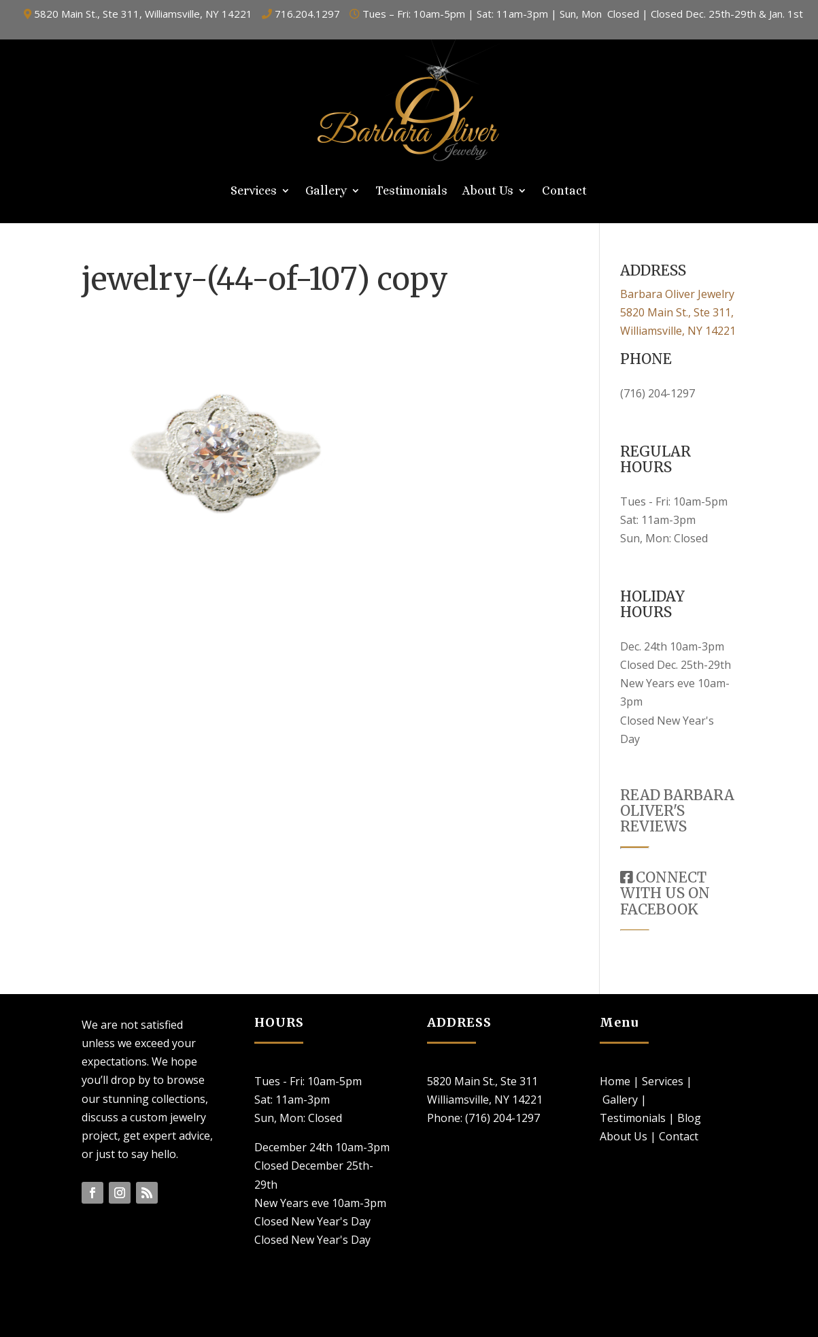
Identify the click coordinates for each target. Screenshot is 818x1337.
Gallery (326, 191)
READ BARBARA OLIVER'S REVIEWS (677, 811)
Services (254, 191)
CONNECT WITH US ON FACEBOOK (665, 893)
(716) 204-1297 (657, 393)
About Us (487, 191)
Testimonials (411, 191)
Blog (689, 1117)
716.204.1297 (307, 13)
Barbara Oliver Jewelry (677, 293)
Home (615, 1081)
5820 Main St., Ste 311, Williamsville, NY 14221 (143, 13)
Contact (564, 191)
